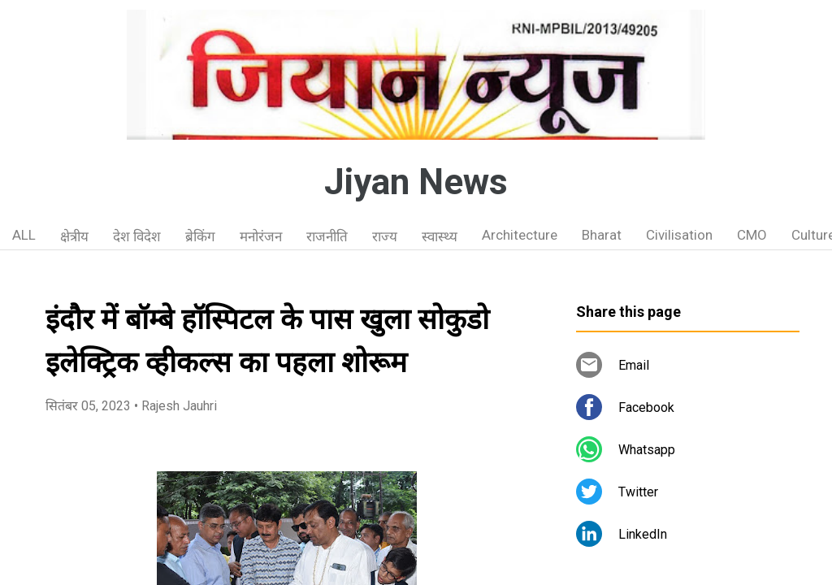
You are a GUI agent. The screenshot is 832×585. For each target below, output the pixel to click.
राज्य (384, 236)
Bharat (602, 235)
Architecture (519, 235)
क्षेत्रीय (74, 236)
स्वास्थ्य (439, 236)
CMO (752, 235)
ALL (24, 235)
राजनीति (327, 236)
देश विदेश (137, 236)
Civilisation (679, 235)
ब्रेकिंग (200, 236)
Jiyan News (416, 182)
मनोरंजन (261, 236)
